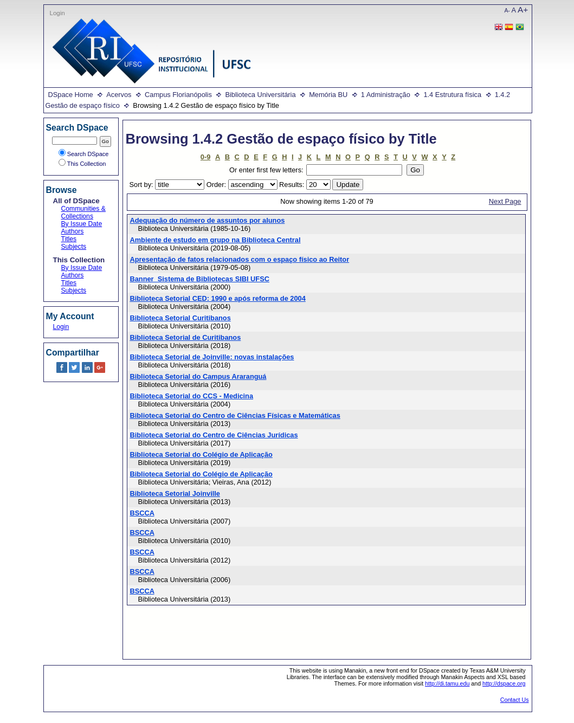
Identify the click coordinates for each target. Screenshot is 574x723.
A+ (523, 9)
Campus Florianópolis (178, 95)
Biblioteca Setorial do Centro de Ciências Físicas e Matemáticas (235, 415)
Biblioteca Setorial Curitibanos (180, 318)
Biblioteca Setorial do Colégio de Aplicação (201, 454)
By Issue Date (81, 224)
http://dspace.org (503, 683)
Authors (72, 231)
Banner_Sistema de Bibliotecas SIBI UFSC (199, 279)
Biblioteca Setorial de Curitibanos (185, 337)
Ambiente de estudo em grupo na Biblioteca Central (215, 240)
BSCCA (142, 513)
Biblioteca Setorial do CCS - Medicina (192, 396)
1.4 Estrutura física (452, 95)
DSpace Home (70, 95)
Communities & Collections (83, 212)
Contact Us (514, 699)
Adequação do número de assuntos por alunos (207, 220)
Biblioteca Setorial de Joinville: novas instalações (212, 357)
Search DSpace (84, 154)
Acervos (118, 95)
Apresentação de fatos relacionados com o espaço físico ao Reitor (240, 259)
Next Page (505, 201)
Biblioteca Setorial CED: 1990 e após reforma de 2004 (218, 298)
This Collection (82, 163)
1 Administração (385, 95)
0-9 (206, 157)
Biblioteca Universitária (260, 95)
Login (57, 13)
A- (507, 11)
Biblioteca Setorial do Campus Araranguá (198, 376)
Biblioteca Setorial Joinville (175, 493)
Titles (69, 239)
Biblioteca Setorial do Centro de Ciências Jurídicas (214, 435)
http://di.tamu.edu (447, 683)
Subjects (74, 246)
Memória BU (328, 95)
